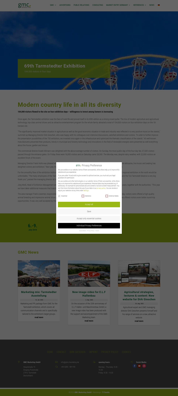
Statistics (86, 189)
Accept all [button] (89, 198)
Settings (86, 184)
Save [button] (89, 205)
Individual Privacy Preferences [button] (89, 219)
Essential (62, 189)
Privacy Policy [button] (90, 224)
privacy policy (101, 181)
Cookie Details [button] (82, 224)
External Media (112, 189)
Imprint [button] (97, 224)
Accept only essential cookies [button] (89, 212)
